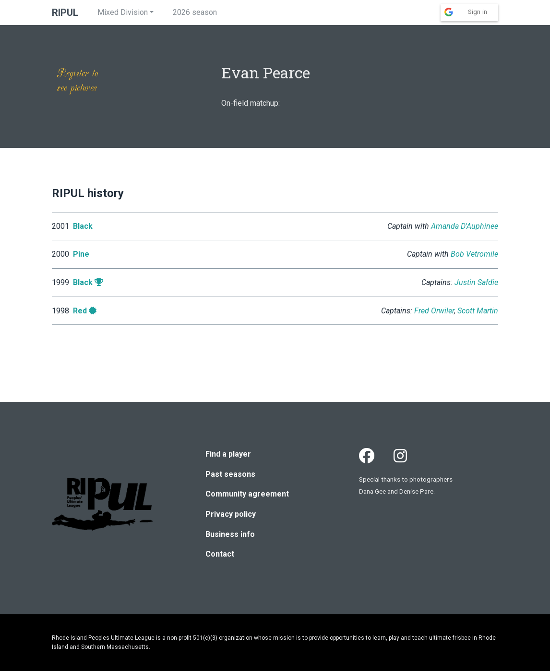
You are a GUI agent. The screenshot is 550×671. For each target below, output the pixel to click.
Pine (81, 254)
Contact (219, 554)
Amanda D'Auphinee (464, 226)
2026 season (195, 12)
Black (83, 226)
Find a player (228, 454)
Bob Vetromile (474, 254)
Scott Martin (477, 310)
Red (80, 310)
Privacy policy (230, 514)
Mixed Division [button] (122, 12)
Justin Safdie (476, 282)
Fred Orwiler (434, 310)
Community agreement (247, 493)
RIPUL (65, 12)
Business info (230, 534)
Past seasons (230, 474)
